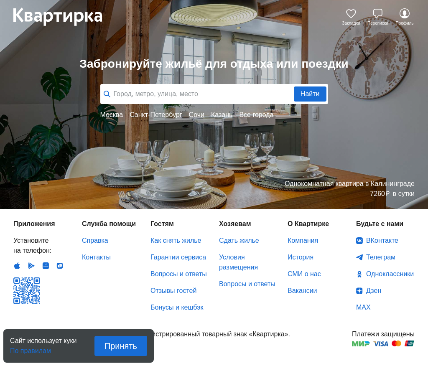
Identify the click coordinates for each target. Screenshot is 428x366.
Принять (120, 346)
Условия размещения (238, 262)
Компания (303, 240)
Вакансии (302, 290)
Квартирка (63, 17)
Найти (310, 93)
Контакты (96, 257)
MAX (363, 307)
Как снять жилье (175, 240)
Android (31, 265)
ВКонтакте (382, 240)
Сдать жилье (239, 240)
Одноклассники (390, 273)
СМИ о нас (304, 273)
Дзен (373, 290)
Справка (95, 240)
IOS (17, 265)
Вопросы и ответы (178, 273)
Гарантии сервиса (178, 257)
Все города (256, 114)
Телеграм (380, 257)
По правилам (30, 348)
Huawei (45, 265)
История (300, 257)
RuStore (60, 265)
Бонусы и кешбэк (176, 307)
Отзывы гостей (173, 290)
